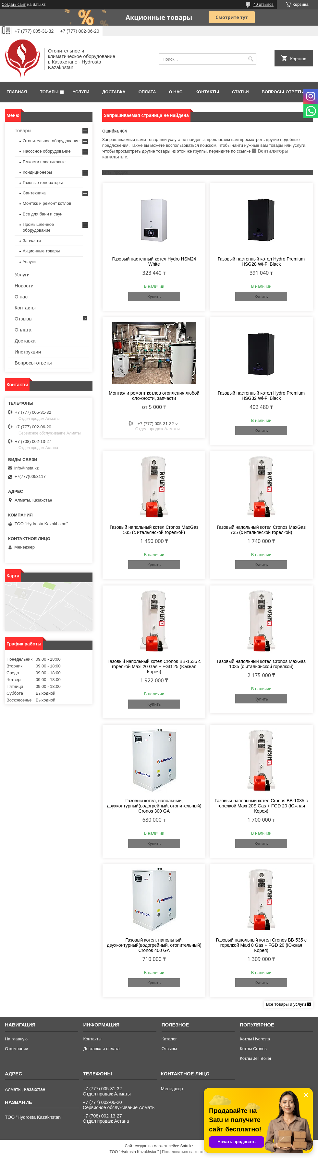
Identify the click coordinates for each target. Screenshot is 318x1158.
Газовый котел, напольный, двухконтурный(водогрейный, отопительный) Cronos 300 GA (154, 806)
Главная (16, 91)
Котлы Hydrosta (255, 1038)
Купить (154, 296)
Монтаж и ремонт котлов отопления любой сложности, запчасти (154, 395)
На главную (16, 1038)
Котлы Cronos (253, 1048)
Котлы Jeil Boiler (255, 1058)
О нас (176, 91)
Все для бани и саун (42, 214)
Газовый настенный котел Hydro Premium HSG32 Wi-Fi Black (261, 395)
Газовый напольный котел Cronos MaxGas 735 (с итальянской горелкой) (261, 530)
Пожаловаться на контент (185, 1152)
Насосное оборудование (47, 151)
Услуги (81, 91)
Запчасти (32, 240)
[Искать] (250, 59)
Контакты (207, 91)
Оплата (147, 91)
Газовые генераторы (43, 182)
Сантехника (34, 193)
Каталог (169, 1038)
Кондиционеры (37, 172)
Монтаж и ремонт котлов (47, 203)
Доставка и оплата (101, 1048)
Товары (49, 91)
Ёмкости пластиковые (44, 161)
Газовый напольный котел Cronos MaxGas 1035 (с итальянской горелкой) (261, 664)
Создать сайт (14, 4)
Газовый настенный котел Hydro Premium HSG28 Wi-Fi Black (261, 261)
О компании (16, 1048)
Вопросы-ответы (283, 91)
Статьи (240, 91)
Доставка (114, 91)
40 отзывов (263, 4)
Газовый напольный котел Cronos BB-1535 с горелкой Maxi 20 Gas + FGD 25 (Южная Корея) (154, 666)
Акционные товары (41, 251)
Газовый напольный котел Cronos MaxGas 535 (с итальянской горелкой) (154, 530)
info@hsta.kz (26, 468)
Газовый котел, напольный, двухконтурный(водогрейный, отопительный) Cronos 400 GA (154, 945)
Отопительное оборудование (51, 140)
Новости (24, 285)
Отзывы (23, 318)
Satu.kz (186, 1146)
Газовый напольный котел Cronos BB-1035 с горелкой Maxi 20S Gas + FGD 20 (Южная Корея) (261, 806)
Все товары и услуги (286, 1004)
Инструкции (28, 351)
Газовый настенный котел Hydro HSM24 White (154, 261)
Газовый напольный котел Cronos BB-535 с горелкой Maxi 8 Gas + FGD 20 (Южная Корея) (261, 945)
